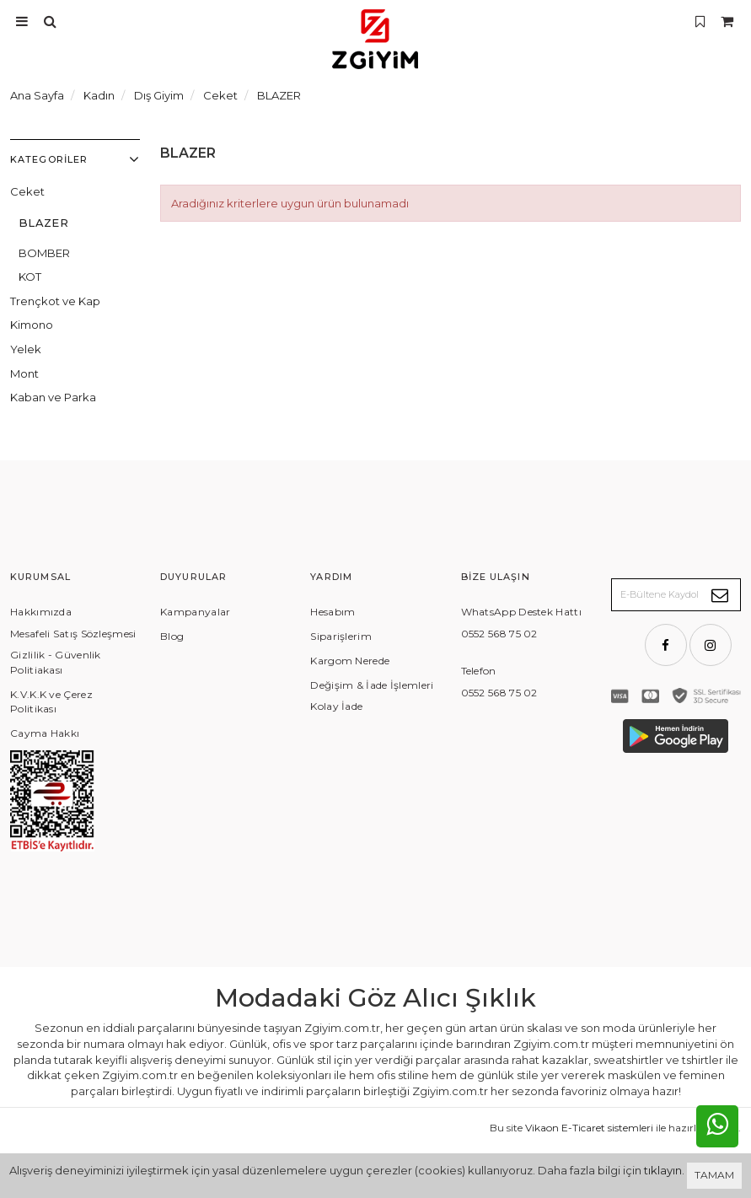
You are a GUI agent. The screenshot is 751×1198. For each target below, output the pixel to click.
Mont (24, 373)
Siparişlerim (341, 636)
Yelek (25, 349)
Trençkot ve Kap (55, 301)
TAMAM (714, 1174)
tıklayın (663, 1170)
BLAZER (43, 222)
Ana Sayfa (37, 95)
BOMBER (44, 253)
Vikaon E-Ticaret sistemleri (589, 1127)
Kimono (31, 324)
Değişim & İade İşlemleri (371, 685)
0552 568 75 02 (499, 633)
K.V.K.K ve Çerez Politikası (51, 702)
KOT (30, 276)
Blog (172, 636)
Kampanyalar (195, 611)
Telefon (478, 670)
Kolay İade (336, 706)
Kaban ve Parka (53, 397)
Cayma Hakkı (44, 733)
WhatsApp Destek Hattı (521, 611)
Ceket (27, 191)
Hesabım (332, 611)
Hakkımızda (41, 611)
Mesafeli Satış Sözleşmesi (73, 633)
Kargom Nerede (349, 660)
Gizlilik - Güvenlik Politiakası (55, 662)
